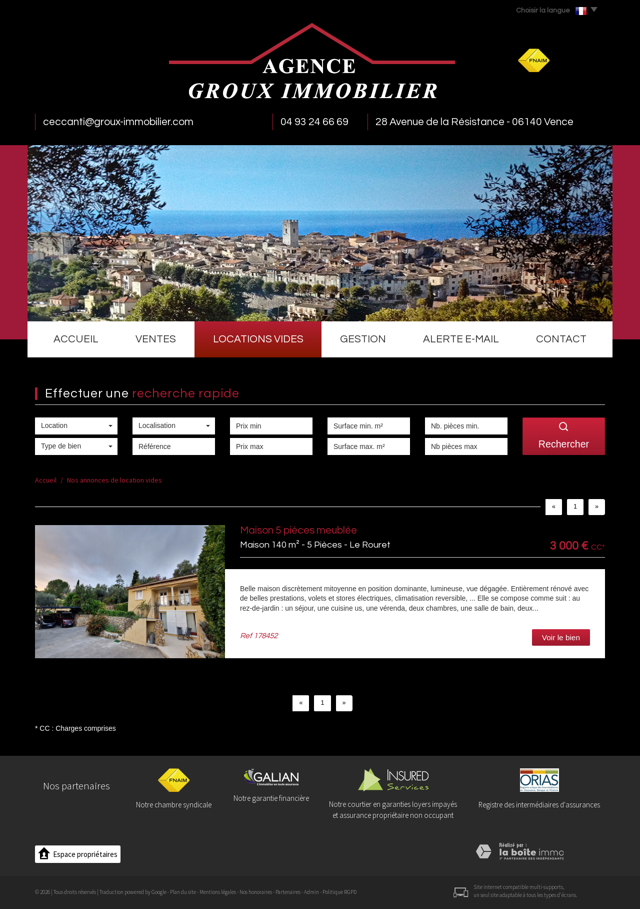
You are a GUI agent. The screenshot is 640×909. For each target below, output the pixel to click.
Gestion (363, 339)
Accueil (76, 339)
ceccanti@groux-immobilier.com (118, 122)
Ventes (156, 339)
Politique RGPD (339, 891)
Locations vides (258, 339)
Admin (311, 891)
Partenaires (288, 891)
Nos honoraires (256, 891)
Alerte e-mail (461, 339)
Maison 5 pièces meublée (298, 530)
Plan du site (183, 891)
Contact (561, 339)
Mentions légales (218, 891)
